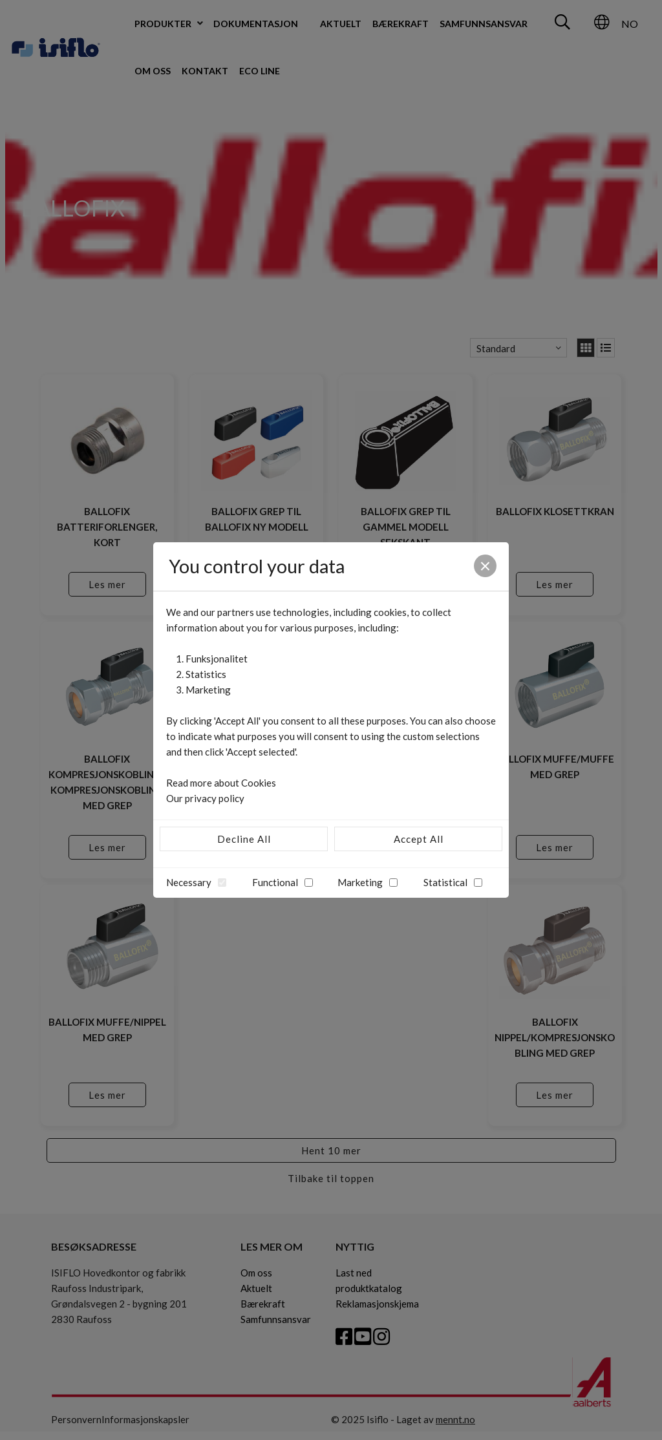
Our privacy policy (205, 798)
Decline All (244, 839)
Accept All (418, 839)
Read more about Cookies (221, 783)
